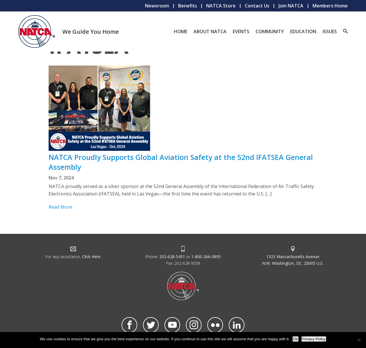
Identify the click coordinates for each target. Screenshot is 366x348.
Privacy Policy (314, 339)
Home (180, 31)
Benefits (187, 6)
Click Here (91, 256)
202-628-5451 (172, 256)
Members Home (330, 6)
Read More (60, 207)
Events (241, 31)
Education (303, 31)
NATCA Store (221, 6)
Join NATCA (291, 6)
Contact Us (257, 6)
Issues (330, 31)
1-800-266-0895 (206, 256)
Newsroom (157, 6)
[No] (359, 340)
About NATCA (210, 31)
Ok (295, 339)
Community (270, 31)
